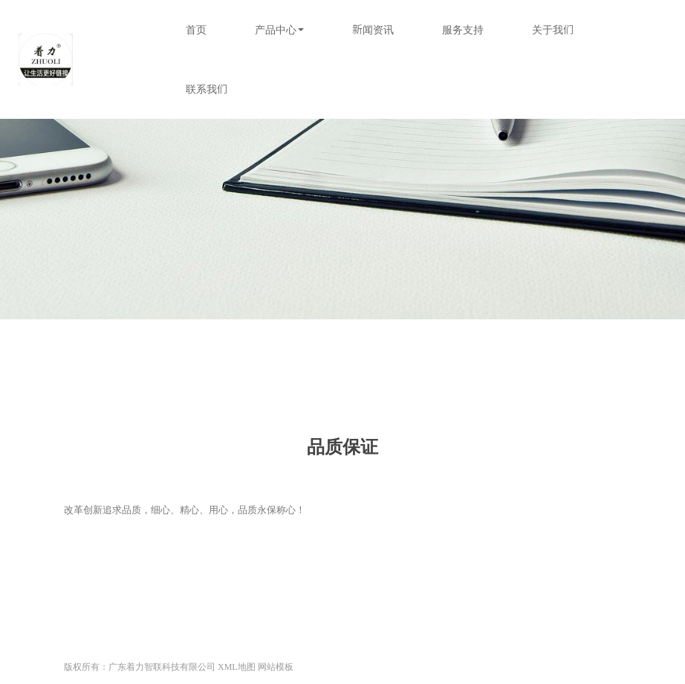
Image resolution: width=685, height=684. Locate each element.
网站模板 (275, 667)
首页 (196, 30)
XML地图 (237, 667)
